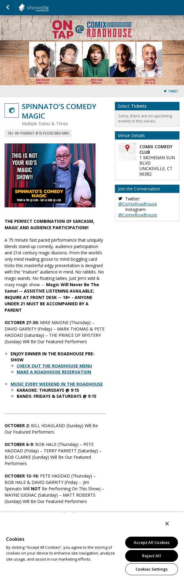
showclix (48, 7)
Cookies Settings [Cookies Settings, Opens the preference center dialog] (151, 569)
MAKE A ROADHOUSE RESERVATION (54, 372)
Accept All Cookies (151, 542)
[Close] (167, 523)
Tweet (173, 91)
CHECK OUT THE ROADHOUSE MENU (54, 366)
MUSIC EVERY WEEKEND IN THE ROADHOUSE (57, 384)
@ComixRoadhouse (137, 204)
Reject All (151, 555)
